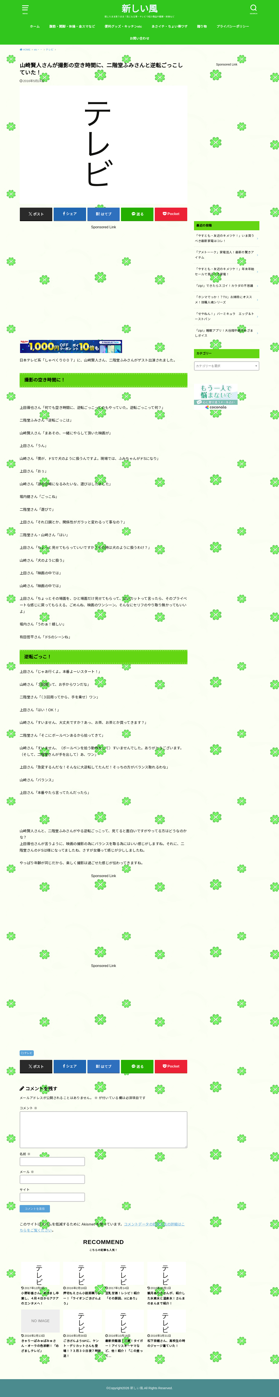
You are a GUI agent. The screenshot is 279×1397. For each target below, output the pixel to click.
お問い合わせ (139, 38)
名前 (25, 1154)
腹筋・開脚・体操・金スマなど (72, 26)
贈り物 (202, 26)
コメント (28, 1108)
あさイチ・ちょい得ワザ (169, 26)
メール (27, 1172)
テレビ (28, 1053)
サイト (25, 1190)
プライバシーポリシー (232, 26)
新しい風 (139, 9)
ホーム (35, 26)
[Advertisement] (103, 272)
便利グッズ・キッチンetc (123, 26)
